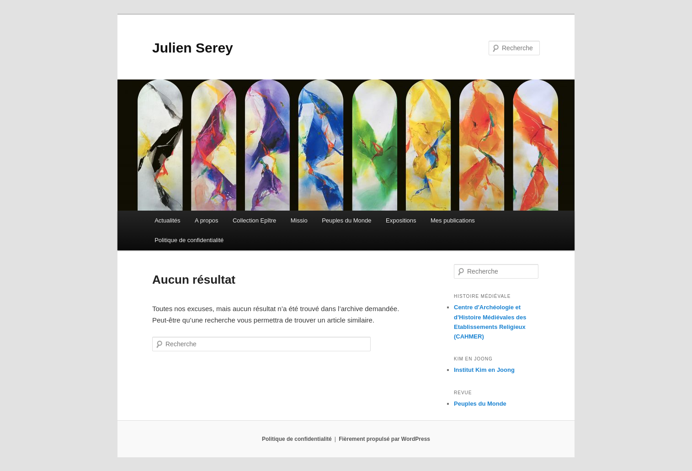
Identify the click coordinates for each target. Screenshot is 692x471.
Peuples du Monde (346, 220)
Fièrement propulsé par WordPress (384, 439)
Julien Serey (192, 47)
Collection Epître (254, 220)
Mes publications (453, 220)
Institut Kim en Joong (484, 369)
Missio (299, 220)
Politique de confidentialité (189, 240)
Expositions (401, 220)
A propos (206, 220)
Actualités (167, 220)
